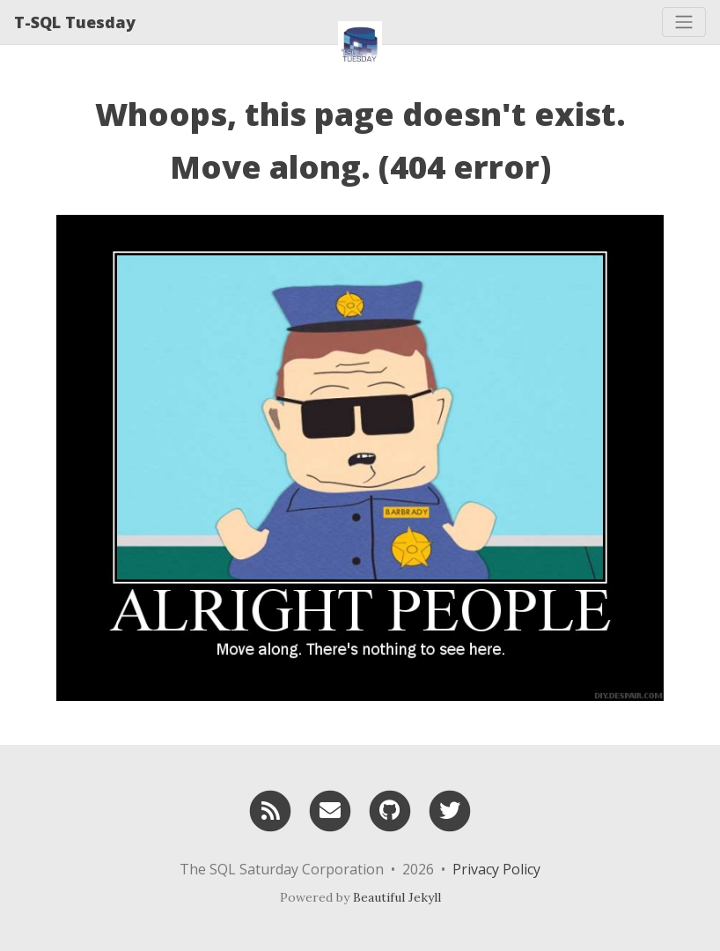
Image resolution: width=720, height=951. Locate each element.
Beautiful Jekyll (397, 897)
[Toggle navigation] (684, 22)
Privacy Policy (496, 869)
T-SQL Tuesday (75, 22)
